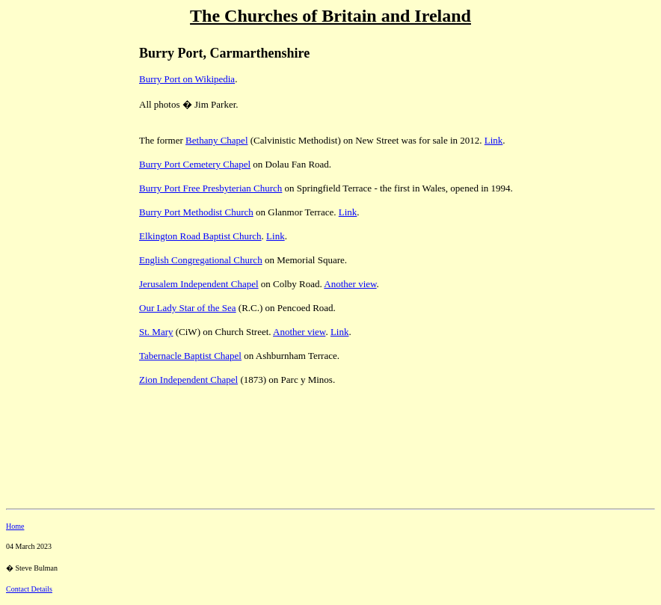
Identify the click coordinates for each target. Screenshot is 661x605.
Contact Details (29, 589)
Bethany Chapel (216, 140)
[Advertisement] (58, 135)
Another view (350, 283)
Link (494, 140)
